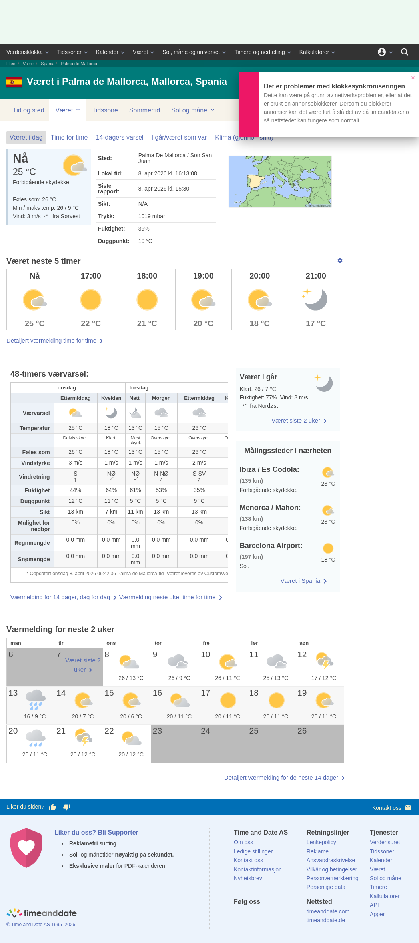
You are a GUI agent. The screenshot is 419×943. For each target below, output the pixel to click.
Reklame (318, 851)
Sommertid (144, 110)
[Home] (41, 914)
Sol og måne (193, 110)
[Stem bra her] (52, 807)
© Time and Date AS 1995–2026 (40, 924)
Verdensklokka (24, 52)
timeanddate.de (326, 920)
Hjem (11, 63)
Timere (378, 887)
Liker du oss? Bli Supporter (96, 832)
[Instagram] (281, 916)
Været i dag (26, 137)
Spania (47, 63)
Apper (377, 914)
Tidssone (105, 110)
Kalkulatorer (314, 52)
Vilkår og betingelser (332, 869)
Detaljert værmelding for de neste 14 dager (281, 777)
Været (140, 52)
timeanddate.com (328, 911)
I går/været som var (179, 137)
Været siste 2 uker (295, 420)
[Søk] (405, 52)
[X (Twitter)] (253, 916)
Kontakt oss (392, 807)
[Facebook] (240, 916)
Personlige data (326, 887)
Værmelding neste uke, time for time (167, 597)
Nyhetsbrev (248, 878)
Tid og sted (28, 110)
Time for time (69, 137)
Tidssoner (69, 52)
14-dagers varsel (119, 137)
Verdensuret (385, 842)
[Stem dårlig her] (66, 807)
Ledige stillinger (253, 851)
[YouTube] (294, 916)
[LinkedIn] (267, 916)
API (374, 905)
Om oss (243, 842)
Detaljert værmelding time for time (51, 340)
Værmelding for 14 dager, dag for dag (60, 597)
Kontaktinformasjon (258, 869)
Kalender (107, 52)
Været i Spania (300, 580)
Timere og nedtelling (259, 52)
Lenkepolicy (321, 842)
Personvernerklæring (333, 878)
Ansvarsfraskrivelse (331, 860)
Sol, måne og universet (191, 52)
